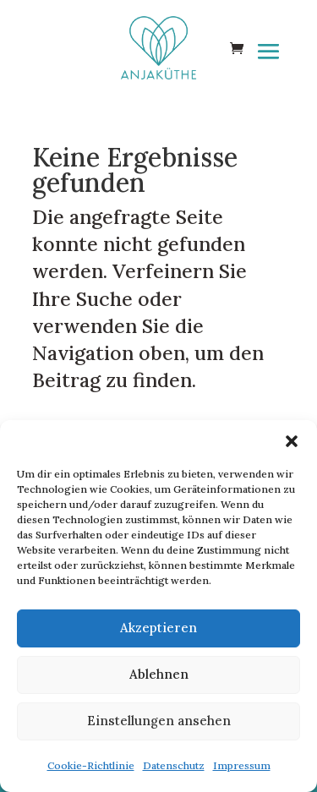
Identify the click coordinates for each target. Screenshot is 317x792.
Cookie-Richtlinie (90, 765)
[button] (291, 441)
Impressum (242, 765)
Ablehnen (159, 674)
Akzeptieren (158, 628)
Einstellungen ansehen (159, 721)
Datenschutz (174, 765)
